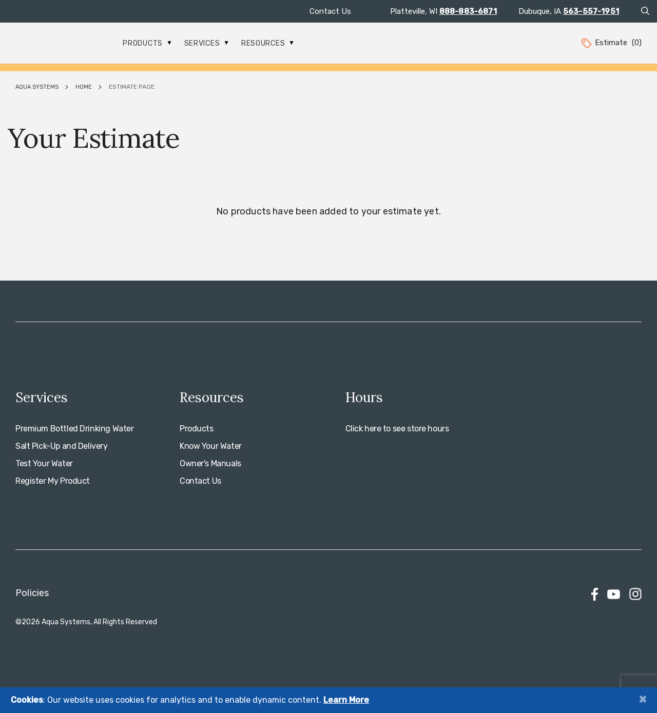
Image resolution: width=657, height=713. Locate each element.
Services (206, 43)
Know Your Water (211, 446)
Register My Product (52, 481)
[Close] (642, 699)
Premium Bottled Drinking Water (74, 428)
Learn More (346, 700)
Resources (267, 43)
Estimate (611, 42)
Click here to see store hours (397, 428)
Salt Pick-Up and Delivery (61, 446)
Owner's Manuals (210, 463)
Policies (32, 593)
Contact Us (330, 11)
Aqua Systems (37, 87)
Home (83, 87)
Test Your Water (44, 463)
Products (147, 43)
